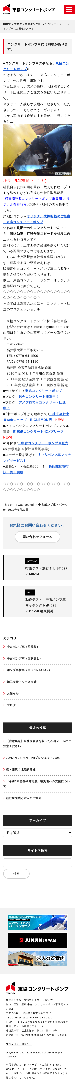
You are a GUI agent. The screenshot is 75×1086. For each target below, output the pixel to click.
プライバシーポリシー (19, 1044)
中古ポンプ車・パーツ (53, 504)
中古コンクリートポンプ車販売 (43, 443)
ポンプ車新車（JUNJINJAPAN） (29, 670)
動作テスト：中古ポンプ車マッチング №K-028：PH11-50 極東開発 (45, 605)
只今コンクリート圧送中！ (39, 396)
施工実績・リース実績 (21, 681)
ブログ (11, 705)
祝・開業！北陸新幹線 (21, 769)
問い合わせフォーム (37, 537)
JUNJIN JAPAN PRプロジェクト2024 (33, 757)
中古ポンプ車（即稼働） (23, 646)
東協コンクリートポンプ (43, 391)
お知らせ (12, 693)
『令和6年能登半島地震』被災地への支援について (36, 784)
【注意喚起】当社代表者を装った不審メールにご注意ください (37, 743)
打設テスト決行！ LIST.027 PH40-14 (46, 571)
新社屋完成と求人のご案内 (24, 798)
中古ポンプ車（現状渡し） (24, 658)
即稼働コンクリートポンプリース (37, 431)
